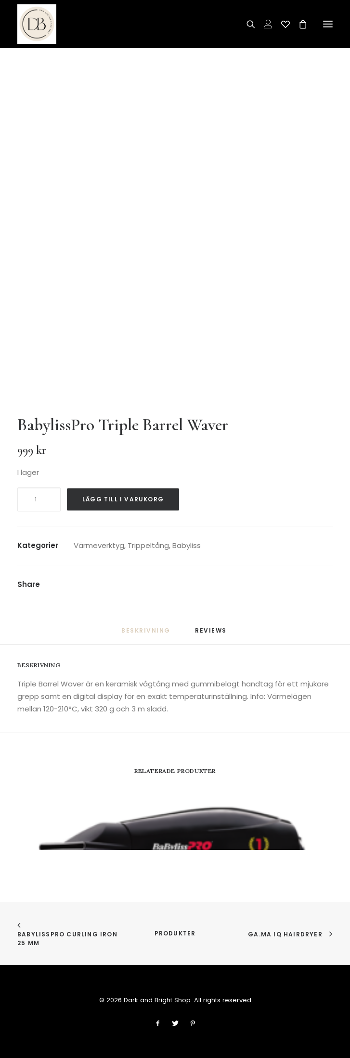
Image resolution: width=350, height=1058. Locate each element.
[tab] (212, 634)
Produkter (175, 933)
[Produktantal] (39, 499)
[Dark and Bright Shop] (36, 24)
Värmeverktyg (99, 545)
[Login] (263, 24)
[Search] (246, 24)
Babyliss (186, 545)
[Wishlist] (281, 24)
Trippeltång (148, 545)
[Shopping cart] (298, 24)
